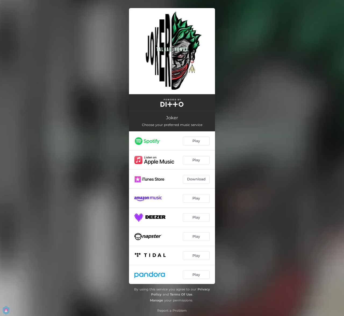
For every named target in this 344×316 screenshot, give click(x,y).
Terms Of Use (181, 294)
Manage (156, 300)
